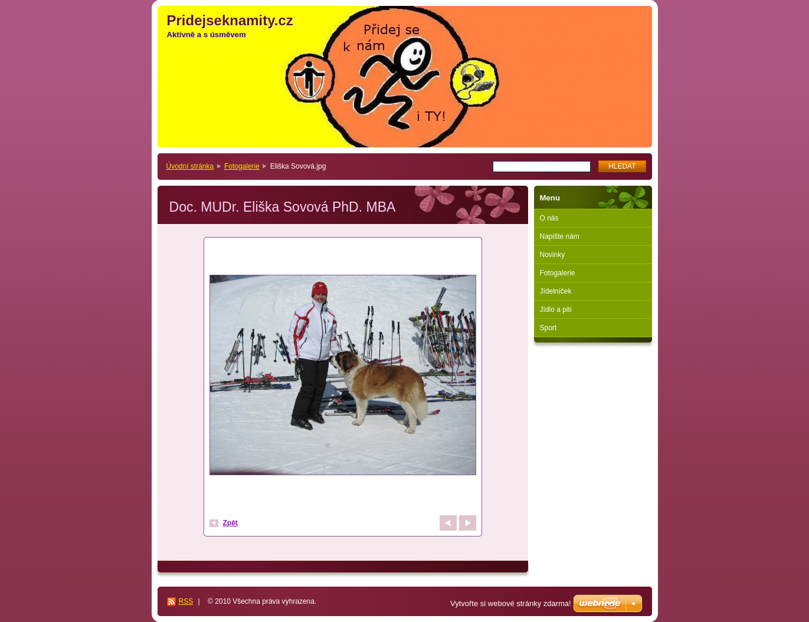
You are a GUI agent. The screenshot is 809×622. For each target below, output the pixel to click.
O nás (549, 218)
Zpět (230, 523)
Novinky (552, 255)
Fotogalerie (242, 166)
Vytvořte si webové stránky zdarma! (510, 603)
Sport (548, 328)
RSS (186, 601)
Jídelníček (556, 291)
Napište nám (559, 236)
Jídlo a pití (556, 309)
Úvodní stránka (190, 166)
